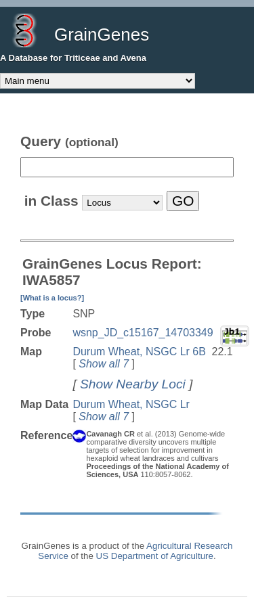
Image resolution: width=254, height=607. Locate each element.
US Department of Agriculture (154, 556)
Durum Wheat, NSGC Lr (130, 404)
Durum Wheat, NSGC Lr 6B (139, 351)
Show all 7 (104, 363)
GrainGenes (101, 34)
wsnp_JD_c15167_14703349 (142, 332)
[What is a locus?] (52, 298)
